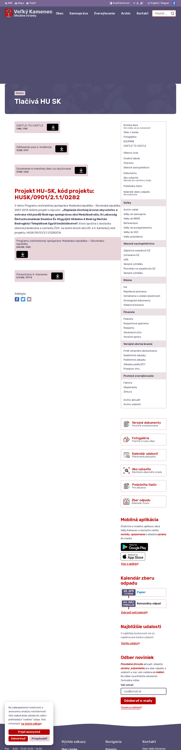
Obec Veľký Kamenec (98, 741)
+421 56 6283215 (153, 709)
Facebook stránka (153, 716)
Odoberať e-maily (138, 637)
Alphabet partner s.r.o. (49, 741)
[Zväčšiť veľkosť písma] (141, 3)
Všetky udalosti (130, 579)
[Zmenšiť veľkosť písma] (134, 3)
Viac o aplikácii (130, 500)
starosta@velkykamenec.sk (159, 712)
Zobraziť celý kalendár (134, 549)
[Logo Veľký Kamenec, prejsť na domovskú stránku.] (29, 13)
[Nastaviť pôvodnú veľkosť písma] (137, 3)
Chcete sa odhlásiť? (131, 644)
